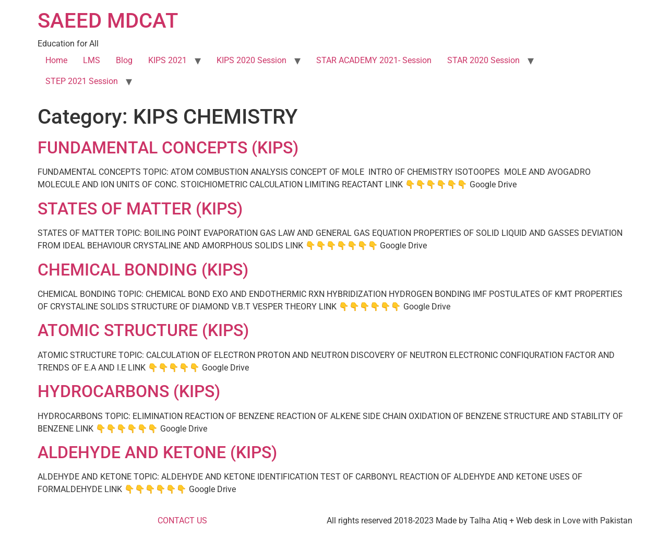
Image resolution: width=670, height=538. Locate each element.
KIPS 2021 (167, 60)
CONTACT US (182, 520)
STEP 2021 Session (81, 81)
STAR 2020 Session (483, 60)
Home (56, 60)
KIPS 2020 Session (251, 60)
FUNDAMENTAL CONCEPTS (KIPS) (168, 148)
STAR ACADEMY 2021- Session (374, 60)
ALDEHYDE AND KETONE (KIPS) (157, 452)
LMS (91, 60)
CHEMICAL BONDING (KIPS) (143, 270)
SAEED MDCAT (108, 20)
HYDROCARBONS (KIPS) (129, 391)
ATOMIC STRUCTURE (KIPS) (143, 330)
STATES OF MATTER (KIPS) (140, 209)
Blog (124, 60)
